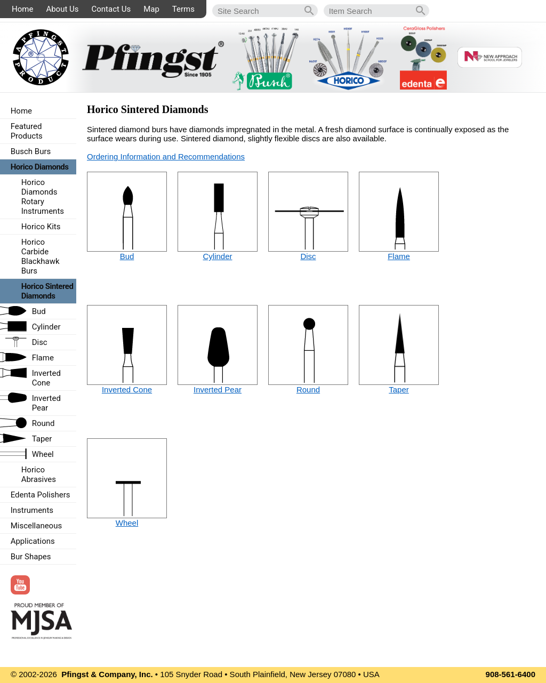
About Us (62, 9)
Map (151, 9)
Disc (308, 256)
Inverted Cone (127, 389)
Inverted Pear (218, 389)
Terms (183, 9)
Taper (399, 389)
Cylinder (217, 256)
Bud (127, 256)
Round (308, 389)
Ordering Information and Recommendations (166, 156)
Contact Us (111, 9)
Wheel (127, 522)
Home (22, 9)
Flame (399, 256)
